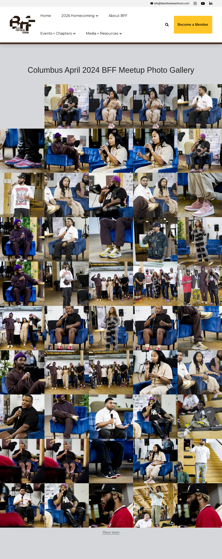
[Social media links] (195, 3)
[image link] (22, 24)
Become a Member (193, 24)
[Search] (167, 25)
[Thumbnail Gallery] (66, 106)
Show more (111, 532)
